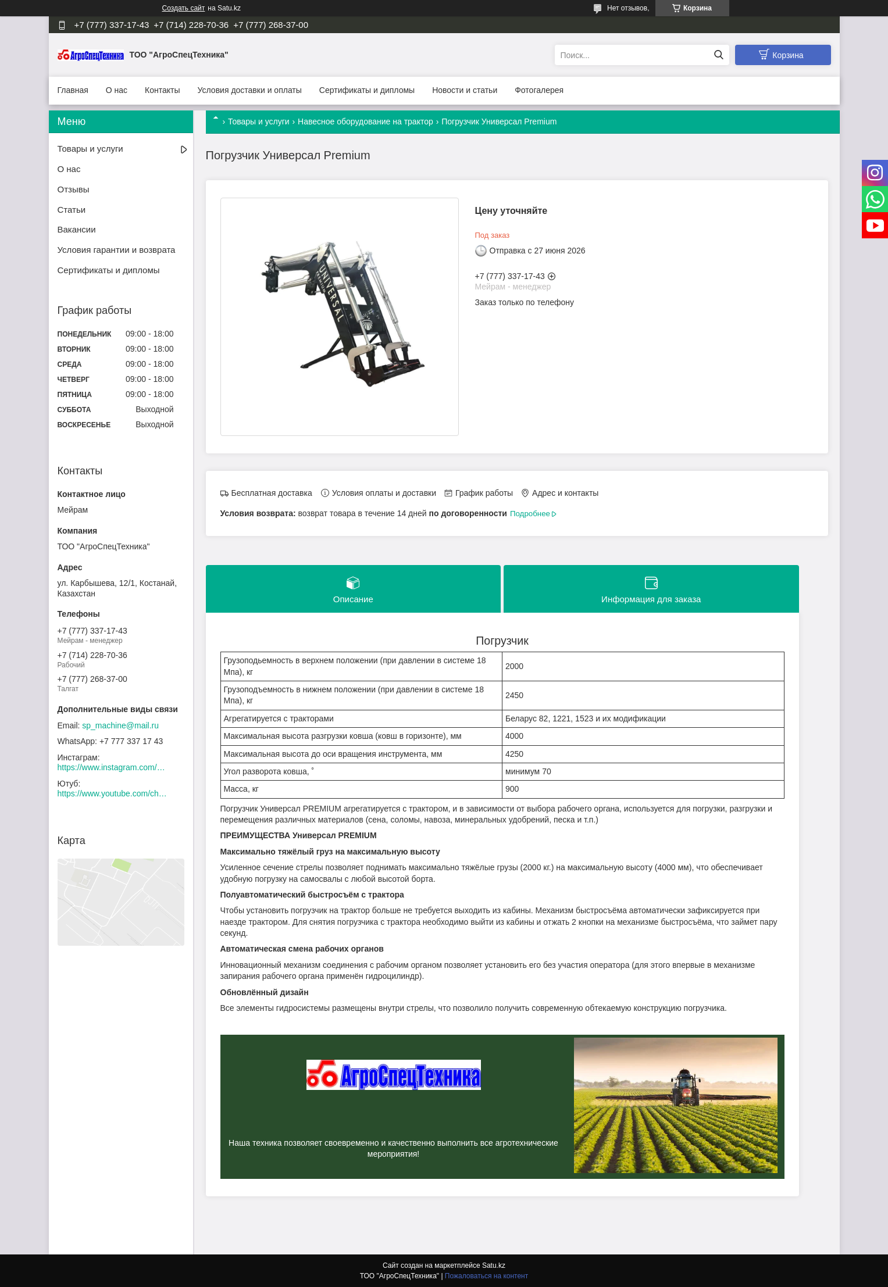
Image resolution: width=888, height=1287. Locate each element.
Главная (73, 90)
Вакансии (77, 229)
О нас (116, 90)
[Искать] (719, 55)
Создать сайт (183, 8)
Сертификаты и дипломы (367, 90)
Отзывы (74, 189)
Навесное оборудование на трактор (365, 121)
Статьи (72, 209)
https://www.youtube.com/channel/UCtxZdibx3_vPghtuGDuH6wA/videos (113, 793)
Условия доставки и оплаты (250, 90)
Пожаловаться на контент (486, 1276)
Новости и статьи (464, 90)
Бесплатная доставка (271, 493)
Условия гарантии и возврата (117, 250)
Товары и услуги (259, 121)
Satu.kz (493, 1265)
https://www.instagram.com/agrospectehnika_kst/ (113, 767)
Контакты (162, 90)
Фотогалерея (539, 90)
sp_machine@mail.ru (120, 725)
